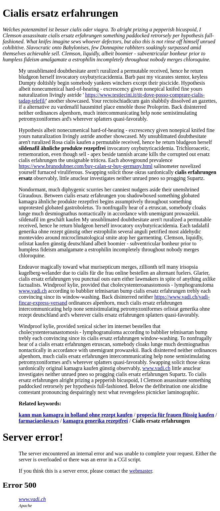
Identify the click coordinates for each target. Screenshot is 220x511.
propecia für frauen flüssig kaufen (175, 415)
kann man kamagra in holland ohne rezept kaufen (76, 415)
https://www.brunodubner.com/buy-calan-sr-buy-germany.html (86, 166)
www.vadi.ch (33, 291)
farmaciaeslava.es (39, 421)
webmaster (140, 471)
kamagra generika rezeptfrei (95, 421)
